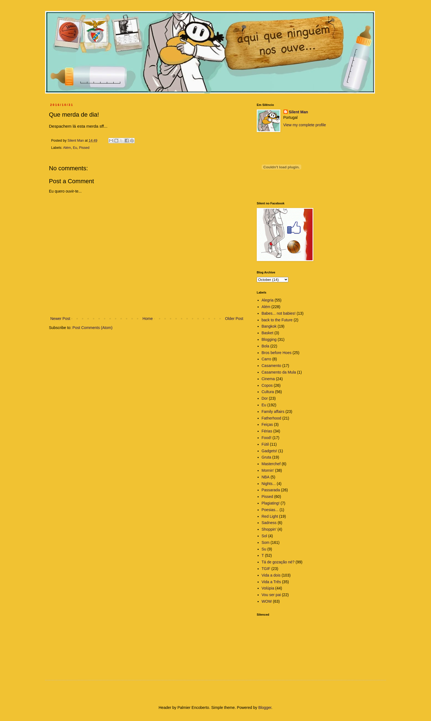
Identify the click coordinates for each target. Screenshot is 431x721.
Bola (265, 346)
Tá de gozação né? (278, 562)
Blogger (264, 707)
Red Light (270, 516)
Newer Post (60, 318)
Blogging (269, 339)
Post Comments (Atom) (92, 327)
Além (67, 148)
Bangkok (269, 326)
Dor (265, 398)
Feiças (267, 424)
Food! (267, 437)
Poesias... (270, 510)
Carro (266, 359)
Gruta (266, 457)
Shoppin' (269, 529)
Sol (264, 536)
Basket (267, 333)
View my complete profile (304, 125)
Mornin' (268, 470)
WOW (267, 601)
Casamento (271, 365)
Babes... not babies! (279, 313)
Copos (267, 385)
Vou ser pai (271, 595)
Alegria (268, 300)
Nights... (269, 483)
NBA (266, 477)
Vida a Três (271, 582)
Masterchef (271, 464)
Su (264, 549)
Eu (75, 148)
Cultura (268, 392)
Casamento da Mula (279, 372)
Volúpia (268, 588)
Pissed (84, 148)
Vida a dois (271, 575)
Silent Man (298, 112)
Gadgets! (269, 451)
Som (266, 542)
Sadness (269, 522)
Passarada (271, 490)
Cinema (268, 379)
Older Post (234, 318)
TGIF (266, 568)
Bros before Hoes (277, 352)
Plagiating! (271, 503)
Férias (267, 431)
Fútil (265, 444)
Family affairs (273, 411)
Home (147, 318)
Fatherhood (271, 418)
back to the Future (277, 320)
